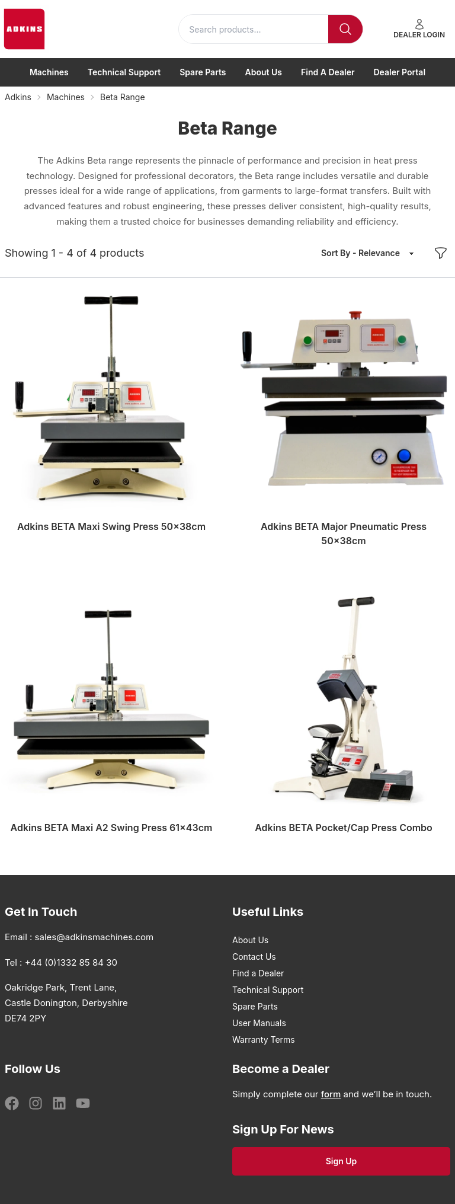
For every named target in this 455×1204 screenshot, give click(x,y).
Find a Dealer (328, 72)
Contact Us (254, 956)
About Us (263, 72)
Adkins (18, 97)
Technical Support (124, 72)
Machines (49, 72)
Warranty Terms (263, 1039)
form (331, 1094)
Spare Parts (203, 72)
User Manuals (259, 1023)
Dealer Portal (400, 72)
